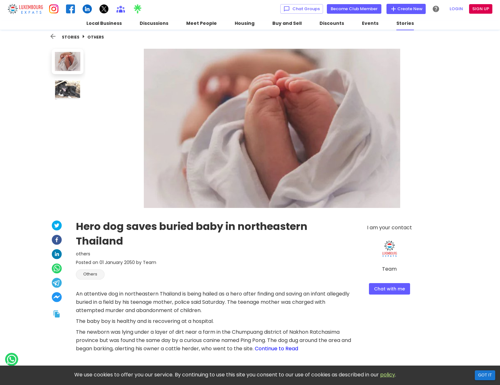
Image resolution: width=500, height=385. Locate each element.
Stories (70, 37)
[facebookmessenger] (56, 298)
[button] (90, 274)
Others (95, 37)
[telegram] (56, 283)
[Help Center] (436, 9)
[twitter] (56, 226)
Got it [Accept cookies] (485, 375)
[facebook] (56, 240)
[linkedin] (56, 255)
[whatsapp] (56, 269)
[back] (53, 36)
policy (387, 374)
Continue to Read (276, 348)
